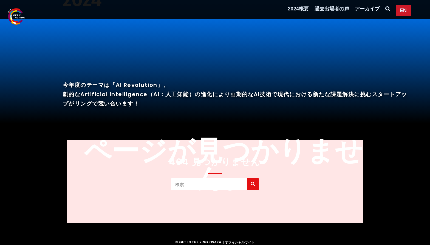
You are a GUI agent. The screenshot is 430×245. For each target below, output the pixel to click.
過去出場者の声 (332, 9)
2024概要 (298, 9)
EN (403, 10)
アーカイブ (367, 9)
